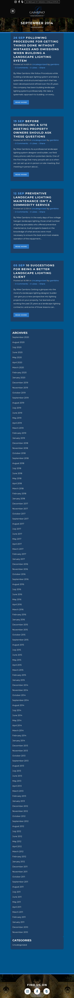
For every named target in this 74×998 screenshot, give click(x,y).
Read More (21, 102)
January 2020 (18, 377)
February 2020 (19, 372)
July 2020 (17, 347)
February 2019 (19, 433)
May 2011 (16, 902)
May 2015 (16, 660)
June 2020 (17, 352)
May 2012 (16, 841)
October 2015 (18, 634)
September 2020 (20, 337)
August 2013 (18, 766)
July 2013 (16, 771)
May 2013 (16, 781)
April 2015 (17, 665)
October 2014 (19, 695)
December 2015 (20, 624)
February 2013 (19, 796)
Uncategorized (39, 64)
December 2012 (20, 806)
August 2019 (18, 403)
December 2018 (20, 443)
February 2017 (19, 554)
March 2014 (18, 730)
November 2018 (20, 448)
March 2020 (18, 367)
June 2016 (17, 594)
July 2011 (16, 892)
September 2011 (20, 882)
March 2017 (17, 549)
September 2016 (20, 579)
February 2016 (19, 614)
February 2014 (19, 735)
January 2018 (18, 498)
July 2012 (16, 831)
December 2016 (20, 564)
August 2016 (18, 584)
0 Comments (21, 67)
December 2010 (20, 927)
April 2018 (17, 483)
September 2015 (20, 640)
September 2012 (20, 821)
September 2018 (20, 458)
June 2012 (17, 836)
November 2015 (20, 629)
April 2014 (17, 725)
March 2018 (18, 488)
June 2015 (17, 655)
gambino (54, 64)
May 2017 (16, 539)
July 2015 (16, 650)
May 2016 (16, 599)
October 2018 (19, 453)
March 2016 (17, 609)
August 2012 (18, 826)
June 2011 (17, 897)
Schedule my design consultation (42, 2)
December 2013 (20, 745)
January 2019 (18, 438)
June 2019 (17, 413)
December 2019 (20, 382)
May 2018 (16, 478)
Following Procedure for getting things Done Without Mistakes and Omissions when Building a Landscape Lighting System (36, 49)
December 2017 (20, 503)
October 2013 (18, 755)
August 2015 (18, 645)
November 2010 (20, 932)
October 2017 (18, 513)
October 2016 (18, 574)
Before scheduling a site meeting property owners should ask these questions (32, 128)
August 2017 (18, 524)
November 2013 (20, 750)
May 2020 (17, 357)
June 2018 (17, 473)
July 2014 (16, 710)
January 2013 (18, 801)
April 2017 (17, 544)
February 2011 (19, 917)
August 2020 (18, 342)
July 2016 (16, 589)
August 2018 (18, 463)
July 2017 (16, 529)
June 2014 (17, 715)
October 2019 (19, 392)
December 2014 (20, 685)
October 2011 (18, 876)
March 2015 (17, 670)
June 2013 (17, 776)
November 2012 (20, 811)
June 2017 (17, 534)
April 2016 (17, 604)
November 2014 (20, 690)
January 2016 (18, 619)
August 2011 (18, 887)
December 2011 (20, 866)
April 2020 (17, 362)
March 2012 (17, 851)
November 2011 (19, 871)
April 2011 (16, 907)
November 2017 (20, 508)
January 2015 (18, 680)
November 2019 (20, 387)
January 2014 (18, 740)
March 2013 (17, 791)
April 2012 (17, 846)
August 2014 (18, 705)
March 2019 (18, 428)
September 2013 (20, 761)
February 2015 (19, 675)
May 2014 (16, 720)
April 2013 (17, 786)
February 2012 (19, 856)
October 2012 (18, 816)
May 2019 (16, 418)
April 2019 (17, 423)
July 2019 (16, 408)
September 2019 (20, 398)
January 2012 (18, 861)
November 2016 (20, 569)
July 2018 (16, 468)
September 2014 (20, 700)
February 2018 (19, 493)
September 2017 (20, 519)
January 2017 (18, 559)
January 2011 (18, 922)
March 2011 (17, 912)
